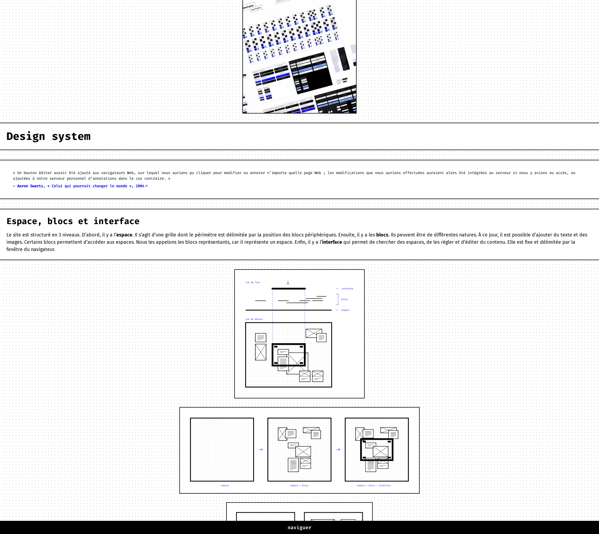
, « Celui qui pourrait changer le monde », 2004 (80, 186)
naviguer (299, 527)
